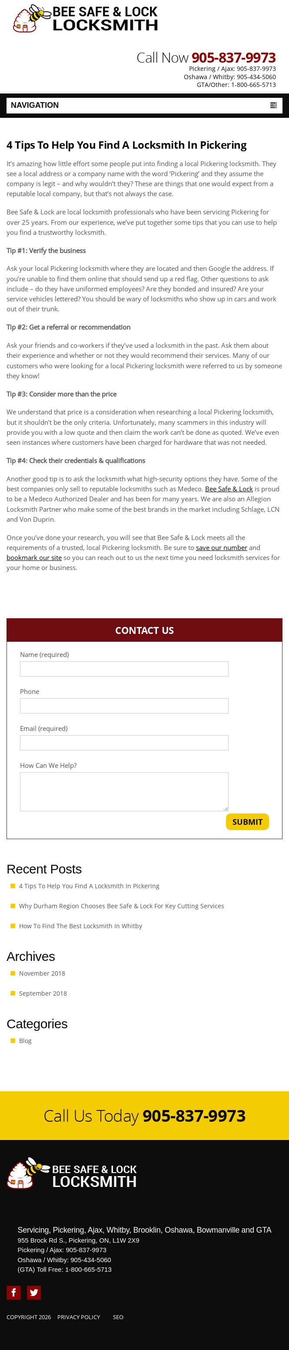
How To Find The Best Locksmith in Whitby (80, 926)
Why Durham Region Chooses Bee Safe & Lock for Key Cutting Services (121, 906)
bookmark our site (34, 557)
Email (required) (144, 737)
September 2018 (43, 993)
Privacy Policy (78, 1317)
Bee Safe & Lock (229, 488)
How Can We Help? (144, 786)
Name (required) (144, 663)
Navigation (144, 105)
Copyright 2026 (29, 1317)
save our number (221, 547)
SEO (118, 1317)
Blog (25, 1041)
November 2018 (42, 973)
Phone (144, 700)
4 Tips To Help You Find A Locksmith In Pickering (89, 886)
